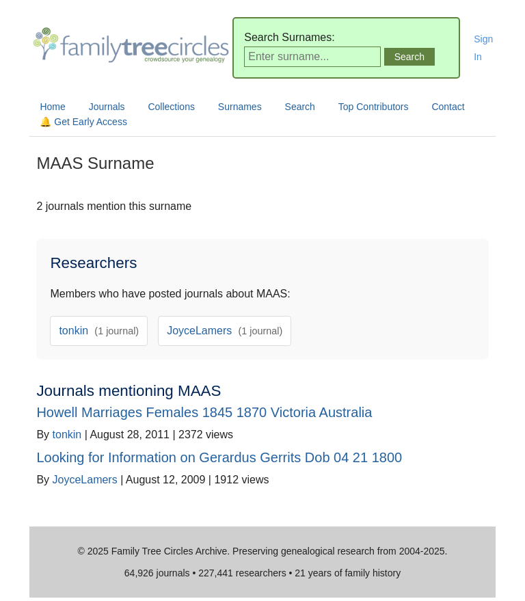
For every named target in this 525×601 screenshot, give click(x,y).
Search (300, 106)
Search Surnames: (289, 37)
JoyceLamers (224, 330)
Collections (171, 106)
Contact (447, 106)
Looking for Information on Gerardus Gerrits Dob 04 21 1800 (219, 457)
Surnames (240, 106)
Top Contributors (373, 106)
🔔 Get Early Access (83, 121)
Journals (107, 106)
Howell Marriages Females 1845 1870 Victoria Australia (204, 412)
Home (52, 106)
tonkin (99, 330)
